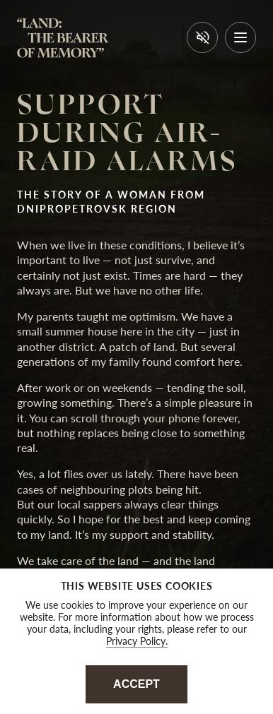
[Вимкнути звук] (202, 37)
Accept (136, 684)
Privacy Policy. (137, 641)
